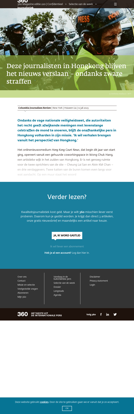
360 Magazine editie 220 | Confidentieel (40, 4)
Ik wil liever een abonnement (67, 246)
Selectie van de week (81, 4)
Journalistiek (26, 8)
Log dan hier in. (81, 253)
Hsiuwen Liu (70, 108)
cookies (44, 402)
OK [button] (67, 408)
